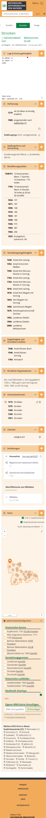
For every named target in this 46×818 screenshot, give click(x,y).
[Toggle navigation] (38, 3)
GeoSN (33, 653)
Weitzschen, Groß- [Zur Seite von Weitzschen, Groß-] (31, 39)
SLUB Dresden (31, 631)
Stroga (36, 25)
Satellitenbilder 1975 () (20, 686)
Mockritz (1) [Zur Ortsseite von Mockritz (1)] (30, 747)
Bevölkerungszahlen (14, 166)
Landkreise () (16, 661)
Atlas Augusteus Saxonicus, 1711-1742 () (22, 636)
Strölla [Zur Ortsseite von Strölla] (21, 759)
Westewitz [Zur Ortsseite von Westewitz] (27, 762)
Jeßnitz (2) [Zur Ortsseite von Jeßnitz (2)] (28, 744)
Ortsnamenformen (14, 394)
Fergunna (17, 637)
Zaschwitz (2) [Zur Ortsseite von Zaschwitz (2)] (25, 765)
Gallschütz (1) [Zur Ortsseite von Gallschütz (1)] (25, 735)
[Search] (17, 13)
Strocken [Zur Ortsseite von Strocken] (10, 759)
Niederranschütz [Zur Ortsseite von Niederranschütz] (14, 750)
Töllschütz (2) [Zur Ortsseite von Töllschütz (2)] (12, 762)
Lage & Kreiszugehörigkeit (17, 53)
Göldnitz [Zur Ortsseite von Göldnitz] (10, 741)
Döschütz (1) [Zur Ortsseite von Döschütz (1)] (12, 732)
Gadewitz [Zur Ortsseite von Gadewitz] (10, 735)
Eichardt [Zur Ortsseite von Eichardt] (25, 732)
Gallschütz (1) (20, 123)
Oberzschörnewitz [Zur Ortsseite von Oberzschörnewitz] (14, 756)
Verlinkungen (11, 448)
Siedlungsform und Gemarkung (14, 147)
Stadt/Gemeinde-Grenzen (33, 522)
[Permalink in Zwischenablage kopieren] (41, 456)
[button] (40, 402)
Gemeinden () (16, 664)
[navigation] (23, 25)
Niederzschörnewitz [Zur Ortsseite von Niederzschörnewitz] (15, 753)
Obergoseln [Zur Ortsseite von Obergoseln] (33, 753)
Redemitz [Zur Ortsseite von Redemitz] (31, 756)
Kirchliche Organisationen (17, 371)
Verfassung (10, 103)
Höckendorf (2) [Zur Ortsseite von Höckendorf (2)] (13, 744)
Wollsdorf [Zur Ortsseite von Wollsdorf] (10, 765)
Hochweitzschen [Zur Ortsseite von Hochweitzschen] (25, 741)
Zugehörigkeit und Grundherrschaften (14, 340)
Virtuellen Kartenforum (16, 717)
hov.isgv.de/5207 (30, 456)
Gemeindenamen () (19, 668)
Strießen (9, 25)
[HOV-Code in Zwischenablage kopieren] (30, 45)
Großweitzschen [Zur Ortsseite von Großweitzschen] (27, 738)
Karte (7, 513)
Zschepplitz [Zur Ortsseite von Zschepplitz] (11, 768)
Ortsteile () (15, 671)
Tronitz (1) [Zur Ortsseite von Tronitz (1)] (33, 759)
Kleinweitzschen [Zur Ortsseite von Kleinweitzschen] (13, 747)
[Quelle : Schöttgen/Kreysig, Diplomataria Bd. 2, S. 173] (39, 402)
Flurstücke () (16, 674)
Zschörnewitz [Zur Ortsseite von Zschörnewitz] (26, 768)
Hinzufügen (33, 709)
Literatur (9, 429)
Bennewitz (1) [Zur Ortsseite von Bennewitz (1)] (33, 729)
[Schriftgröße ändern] (38, 13)
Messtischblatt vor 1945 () (22, 653)
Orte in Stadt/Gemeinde (34, 518)
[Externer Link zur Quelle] (37, 402)
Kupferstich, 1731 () (22, 631)
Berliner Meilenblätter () (20, 642)
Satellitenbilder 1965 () (20, 682)
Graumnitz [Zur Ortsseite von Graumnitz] (11, 738)
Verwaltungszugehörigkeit (17, 252)
